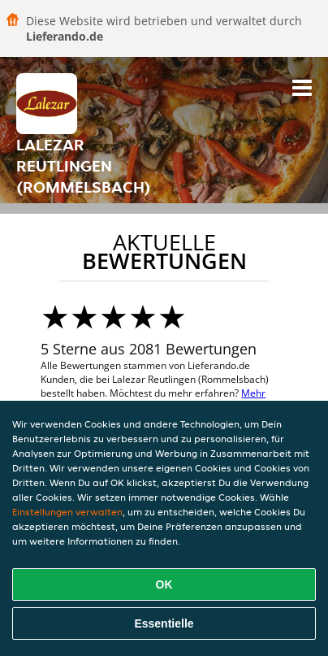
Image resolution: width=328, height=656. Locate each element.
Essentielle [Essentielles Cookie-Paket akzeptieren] (163, 623)
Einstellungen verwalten (67, 512)
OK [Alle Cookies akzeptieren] (164, 584)
